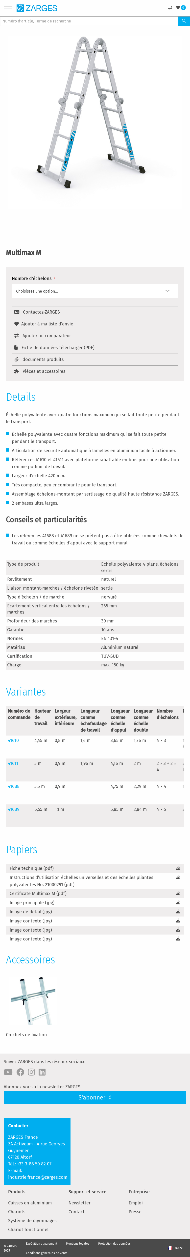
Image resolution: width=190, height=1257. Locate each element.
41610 (13, 740)
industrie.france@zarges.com (37, 1177)
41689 (13, 809)
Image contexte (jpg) (31, 921)
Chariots (16, 1212)
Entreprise (139, 1192)
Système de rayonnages (32, 1220)
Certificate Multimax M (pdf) (38, 893)
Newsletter (80, 1203)
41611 (13, 763)
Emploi (136, 1203)
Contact (77, 1212)
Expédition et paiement (41, 1243)
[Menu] (8, 9)
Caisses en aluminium (30, 1203)
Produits (16, 1192)
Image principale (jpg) (32, 902)
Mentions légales (77, 1243)
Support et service (87, 1192)
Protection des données (114, 1243)
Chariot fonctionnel (28, 1229)
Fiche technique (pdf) (32, 868)
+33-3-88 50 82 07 (34, 1164)
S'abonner (92, 1097)
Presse (135, 1212)
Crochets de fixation (26, 1035)
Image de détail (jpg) (31, 912)
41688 (14, 786)
